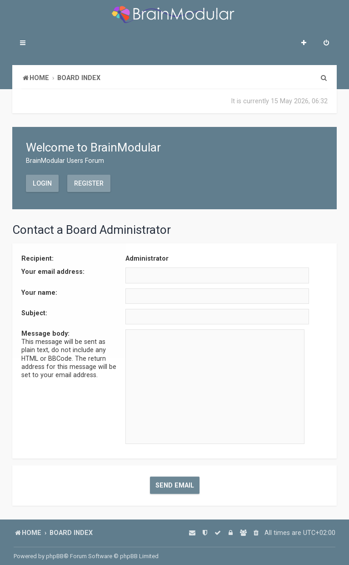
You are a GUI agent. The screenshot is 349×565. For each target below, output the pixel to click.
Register (89, 183)
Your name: (39, 291)
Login (42, 183)
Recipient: (37, 258)
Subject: (34, 312)
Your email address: (53, 271)
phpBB (55, 556)
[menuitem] (326, 44)
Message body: (45, 332)
